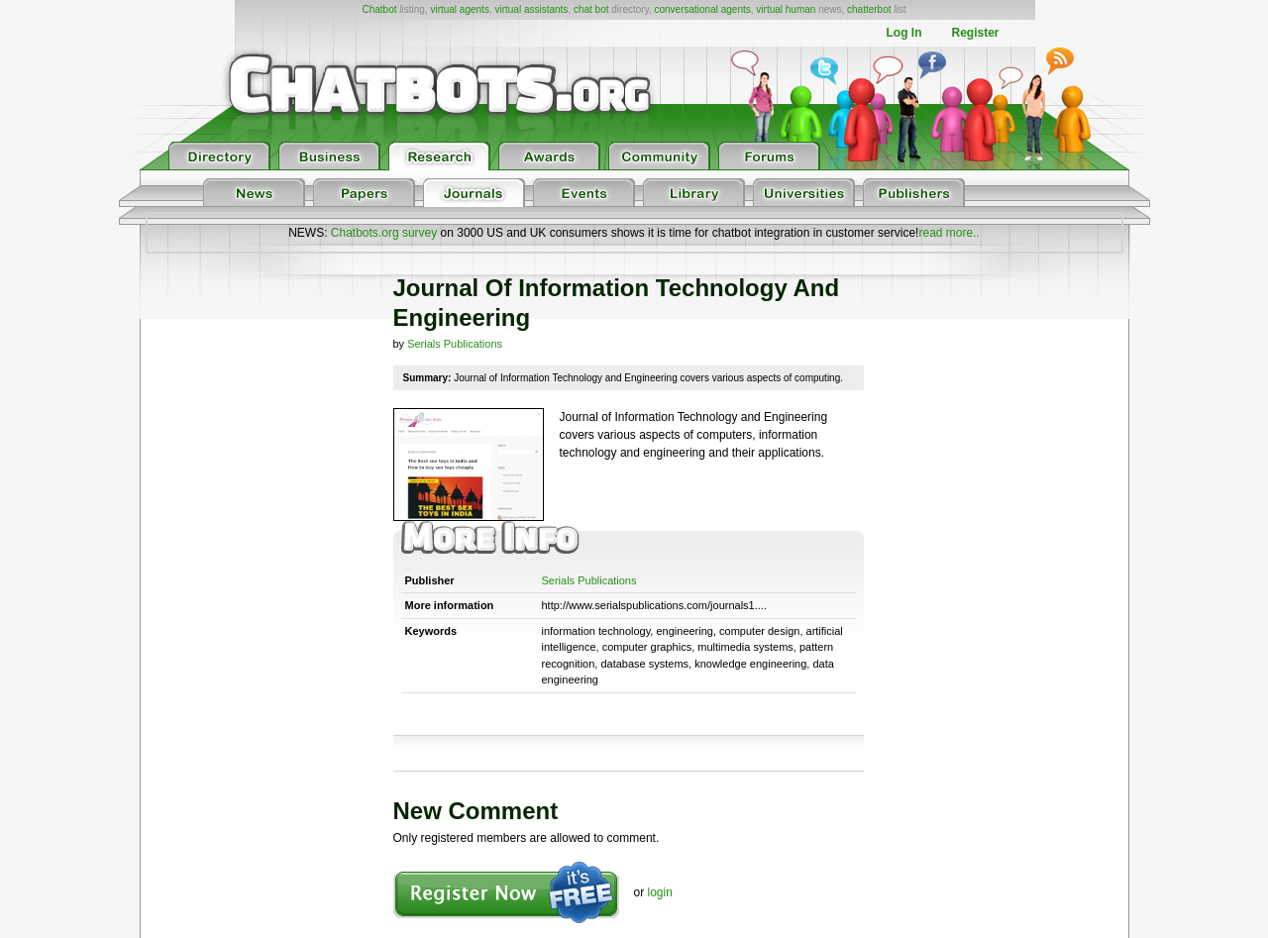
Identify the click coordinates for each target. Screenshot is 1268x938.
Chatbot (379, 9)
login (660, 892)
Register (975, 33)
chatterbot (869, 9)
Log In (903, 33)
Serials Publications (454, 344)
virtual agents (459, 9)
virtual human (785, 9)
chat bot (591, 9)
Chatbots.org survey (384, 233)
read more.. (948, 233)
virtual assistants (531, 9)
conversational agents (702, 9)
